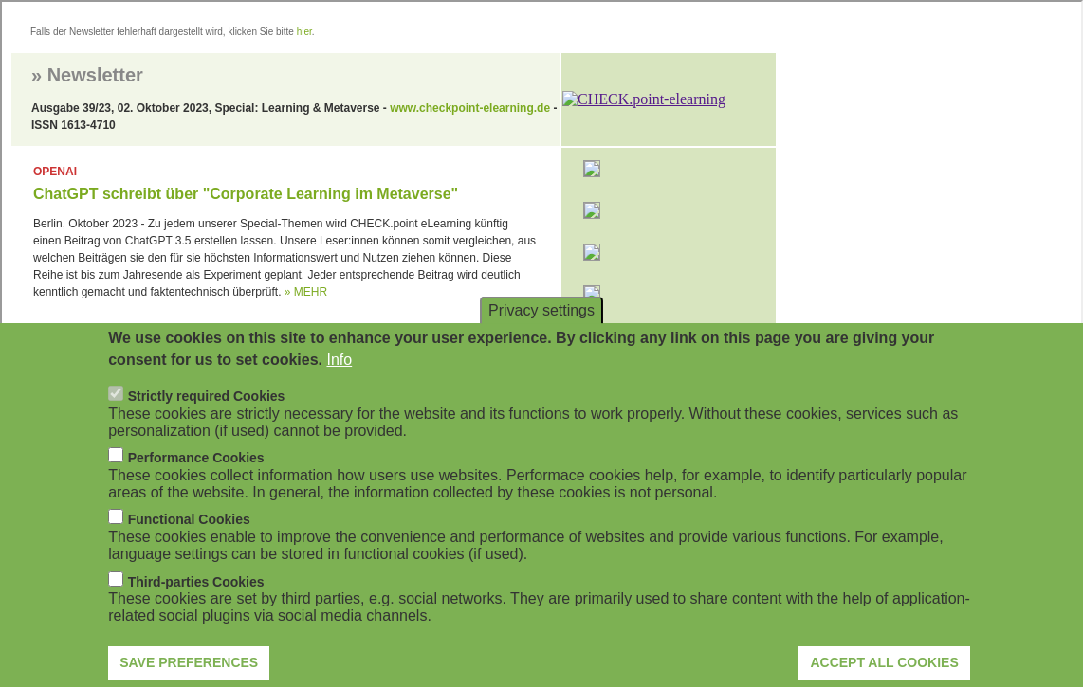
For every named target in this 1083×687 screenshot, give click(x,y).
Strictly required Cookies (206, 422)
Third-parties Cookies (196, 607)
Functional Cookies (189, 545)
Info (339, 385)
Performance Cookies (196, 484)
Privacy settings (541, 337)
